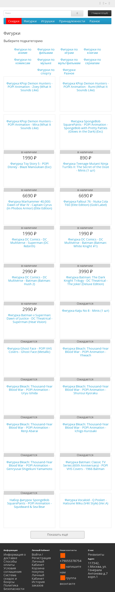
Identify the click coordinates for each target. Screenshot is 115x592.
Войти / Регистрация (41, 556)
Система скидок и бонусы (10, 578)
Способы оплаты (10, 563)
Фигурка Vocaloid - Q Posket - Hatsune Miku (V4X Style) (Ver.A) (85, 501)
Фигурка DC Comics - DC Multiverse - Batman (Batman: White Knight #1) (85, 242)
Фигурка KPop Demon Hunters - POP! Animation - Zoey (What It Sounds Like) (29, 86)
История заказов (38, 583)
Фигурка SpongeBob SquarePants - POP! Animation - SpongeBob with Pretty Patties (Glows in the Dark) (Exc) (85, 126)
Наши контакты (68, 550)
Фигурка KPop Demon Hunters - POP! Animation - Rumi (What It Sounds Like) (86, 86)
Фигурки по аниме (22, 51)
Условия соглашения (12, 570)
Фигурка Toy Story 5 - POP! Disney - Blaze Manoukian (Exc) (29, 165)
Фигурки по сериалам (92, 61)
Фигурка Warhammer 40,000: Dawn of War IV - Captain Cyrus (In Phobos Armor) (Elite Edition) (29, 204)
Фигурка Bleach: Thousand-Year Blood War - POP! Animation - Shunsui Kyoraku (86, 389)
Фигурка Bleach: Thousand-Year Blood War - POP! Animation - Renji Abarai (29, 427)
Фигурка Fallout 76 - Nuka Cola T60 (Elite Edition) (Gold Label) (85, 203)
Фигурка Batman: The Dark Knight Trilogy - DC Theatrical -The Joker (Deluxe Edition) (86, 280)
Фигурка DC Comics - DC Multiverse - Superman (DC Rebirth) (29, 242)
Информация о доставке (15, 556)
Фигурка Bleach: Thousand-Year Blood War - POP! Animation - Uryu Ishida (29, 389)
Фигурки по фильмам (46, 51)
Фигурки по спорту (46, 71)
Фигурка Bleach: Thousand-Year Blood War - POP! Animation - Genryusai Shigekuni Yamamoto (29, 465)
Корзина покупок (38, 570)
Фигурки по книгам (92, 51)
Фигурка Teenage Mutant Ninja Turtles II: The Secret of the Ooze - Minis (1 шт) (85, 167)
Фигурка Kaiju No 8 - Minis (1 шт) (85, 310)
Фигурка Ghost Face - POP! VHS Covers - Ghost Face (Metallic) (29, 350)
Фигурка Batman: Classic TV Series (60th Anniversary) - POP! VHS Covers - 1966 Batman (85, 465)
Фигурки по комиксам (22, 61)
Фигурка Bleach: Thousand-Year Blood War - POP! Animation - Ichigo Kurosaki (86, 427)
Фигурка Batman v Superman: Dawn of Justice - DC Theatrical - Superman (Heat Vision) (29, 318)
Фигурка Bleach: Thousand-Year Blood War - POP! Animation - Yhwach (86, 351)
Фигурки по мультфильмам (69, 61)
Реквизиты (96, 554)
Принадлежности (72, 21)
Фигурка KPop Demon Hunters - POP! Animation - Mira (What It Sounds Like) (29, 124)
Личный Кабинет (38, 563)
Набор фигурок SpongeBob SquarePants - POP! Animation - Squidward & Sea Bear (29, 503)
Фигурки (30, 21)
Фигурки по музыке (46, 61)
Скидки (13, 21)
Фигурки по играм (69, 51)
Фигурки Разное (69, 71)
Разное (95, 21)
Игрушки (48, 21)
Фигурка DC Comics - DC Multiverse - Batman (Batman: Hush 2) (29, 280)
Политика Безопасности (14, 587)
